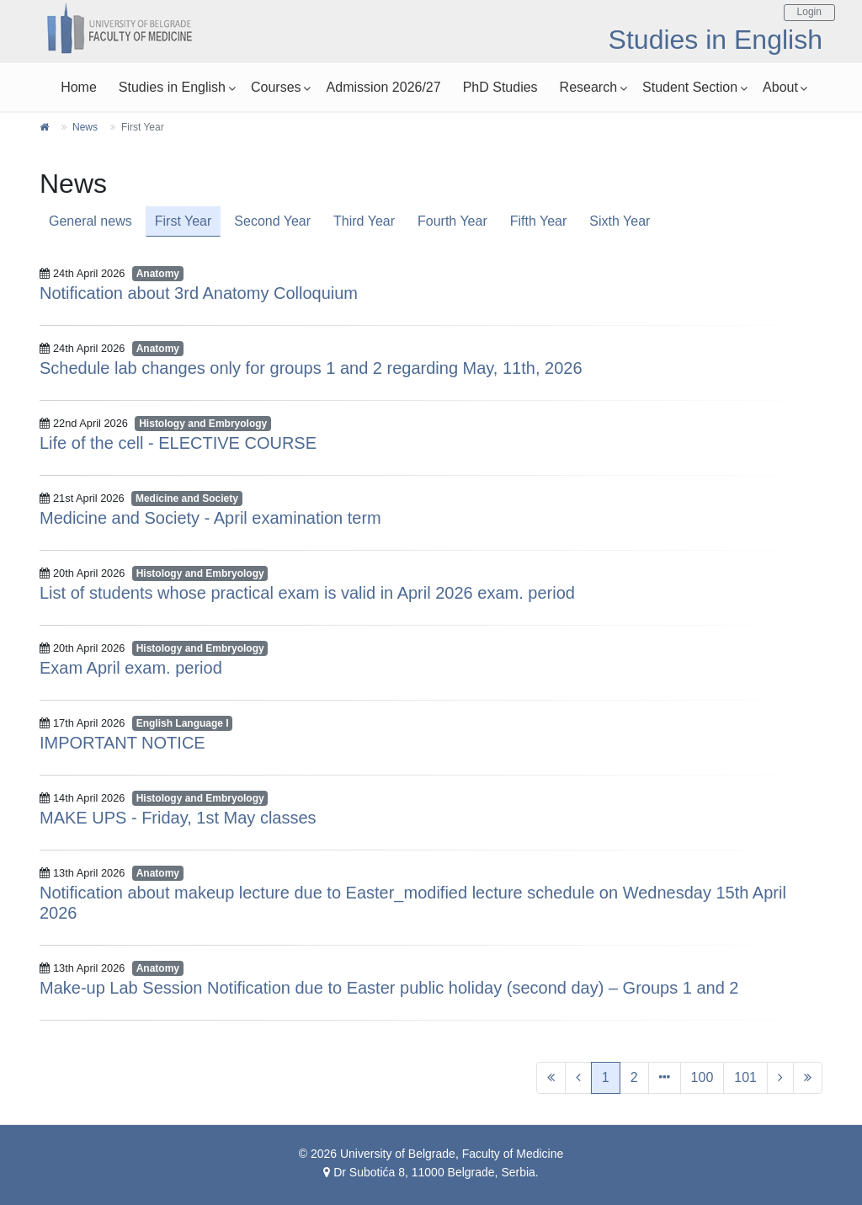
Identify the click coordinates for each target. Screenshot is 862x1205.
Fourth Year (452, 221)
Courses (276, 87)
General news (90, 221)
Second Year (272, 221)
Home (79, 87)
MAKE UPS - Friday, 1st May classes (178, 817)
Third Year (364, 221)
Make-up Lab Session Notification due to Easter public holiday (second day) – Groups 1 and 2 (389, 987)
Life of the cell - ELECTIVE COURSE (178, 443)
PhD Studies (500, 87)
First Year (183, 221)
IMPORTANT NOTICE (122, 742)
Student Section (689, 87)
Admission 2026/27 (384, 87)
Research (588, 87)
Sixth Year (619, 221)
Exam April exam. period (131, 667)
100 (702, 1077)
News (85, 127)
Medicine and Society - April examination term (210, 518)
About (780, 87)
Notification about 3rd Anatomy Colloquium (199, 293)
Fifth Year (538, 221)
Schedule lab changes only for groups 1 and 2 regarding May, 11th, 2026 (311, 368)
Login (809, 12)
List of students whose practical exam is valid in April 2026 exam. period (307, 593)
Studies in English (172, 87)
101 (745, 1077)
